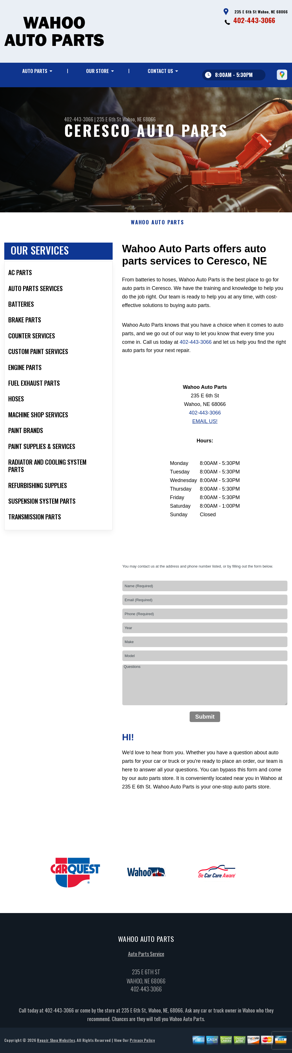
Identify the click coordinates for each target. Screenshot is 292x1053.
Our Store (97, 70)
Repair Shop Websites (56, 1045)
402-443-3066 (254, 20)
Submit (205, 721)
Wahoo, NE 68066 (139, 119)
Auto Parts (34, 70)
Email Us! (204, 425)
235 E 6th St (109, 119)
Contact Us (160, 70)
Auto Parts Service (146, 958)
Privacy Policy (142, 1045)
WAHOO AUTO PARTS (157, 227)
